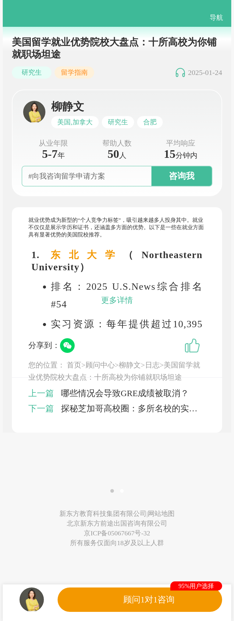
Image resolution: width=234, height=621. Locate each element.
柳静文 (130, 365)
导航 (216, 17)
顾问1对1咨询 (149, 599)
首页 (74, 365)
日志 (152, 365)
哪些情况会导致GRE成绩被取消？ (125, 393)
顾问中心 (100, 365)
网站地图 (161, 513)
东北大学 (87, 254)
